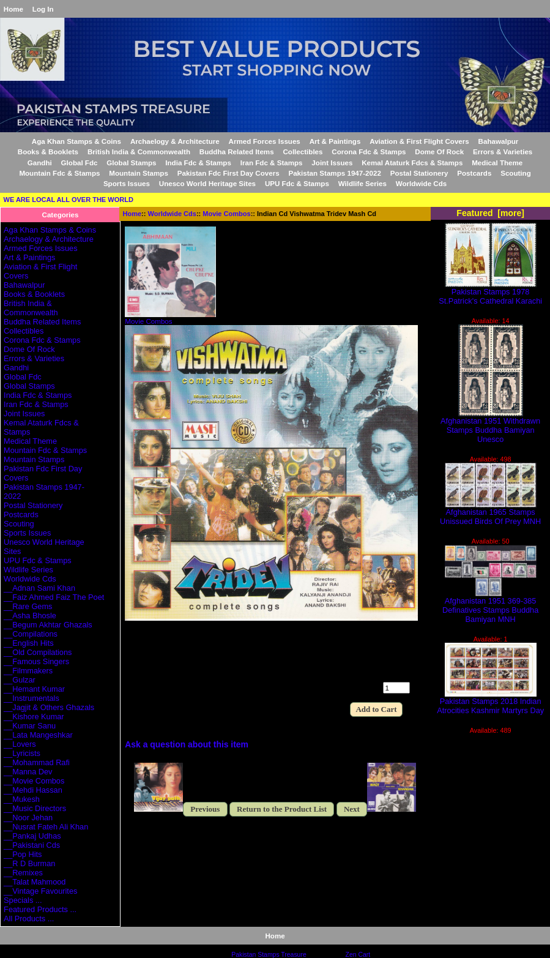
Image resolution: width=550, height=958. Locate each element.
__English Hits (29, 643)
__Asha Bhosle (30, 615)
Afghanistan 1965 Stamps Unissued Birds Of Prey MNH (490, 513)
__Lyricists (22, 753)
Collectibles (302, 151)
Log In (43, 9)
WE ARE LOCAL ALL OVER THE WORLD (68, 199)
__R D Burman (29, 863)
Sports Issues (126, 183)
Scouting (515, 173)
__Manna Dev (28, 771)
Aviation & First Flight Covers (419, 141)
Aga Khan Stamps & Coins (76, 141)
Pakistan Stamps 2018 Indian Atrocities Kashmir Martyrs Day (490, 702)
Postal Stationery (419, 173)
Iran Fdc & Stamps (271, 163)
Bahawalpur (498, 141)
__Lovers (19, 744)
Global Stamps (131, 163)
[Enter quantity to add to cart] (396, 688)
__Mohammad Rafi (37, 762)
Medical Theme (497, 163)
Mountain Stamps (138, 173)
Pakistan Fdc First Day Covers (228, 173)
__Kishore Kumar (34, 716)
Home (13, 9)
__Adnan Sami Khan (39, 588)
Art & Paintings (335, 141)
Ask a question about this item (186, 744)
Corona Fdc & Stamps (369, 151)
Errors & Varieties (502, 151)
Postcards (474, 173)
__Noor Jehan (28, 817)
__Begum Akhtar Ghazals (48, 624)
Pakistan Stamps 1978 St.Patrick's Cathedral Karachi (490, 292)
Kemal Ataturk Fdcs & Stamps (412, 163)
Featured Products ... (40, 909)
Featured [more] (490, 213)
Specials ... (23, 900)
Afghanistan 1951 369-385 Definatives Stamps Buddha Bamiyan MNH (490, 606)
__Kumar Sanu (30, 725)
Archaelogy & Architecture (175, 141)
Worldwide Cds (172, 213)
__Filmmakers (28, 670)
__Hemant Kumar (34, 689)
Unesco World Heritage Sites (207, 183)
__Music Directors (35, 808)
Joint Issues (331, 163)
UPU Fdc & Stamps (297, 183)
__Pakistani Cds (32, 845)
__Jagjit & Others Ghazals (49, 707)
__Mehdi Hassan (33, 790)
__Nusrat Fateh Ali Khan (46, 826)
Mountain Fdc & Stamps (59, 173)
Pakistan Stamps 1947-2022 (334, 173)
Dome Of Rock (439, 151)
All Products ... (29, 918)
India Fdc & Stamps (198, 163)
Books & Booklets (48, 151)
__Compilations (31, 633)
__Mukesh (22, 799)
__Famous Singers (36, 661)
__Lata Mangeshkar (38, 734)
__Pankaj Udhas (32, 835)
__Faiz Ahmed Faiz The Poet (54, 597)
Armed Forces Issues (264, 141)
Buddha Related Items (236, 151)
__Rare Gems (28, 606)
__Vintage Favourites (40, 891)
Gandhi (40, 163)
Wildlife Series (362, 183)
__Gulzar (19, 679)
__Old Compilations (38, 652)
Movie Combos (226, 213)
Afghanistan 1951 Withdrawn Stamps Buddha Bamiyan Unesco (490, 426)
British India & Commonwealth (138, 151)
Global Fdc (79, 163)
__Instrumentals (31, 698)
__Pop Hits (23, 854)
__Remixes (23, 872)
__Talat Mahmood (34, 881)
